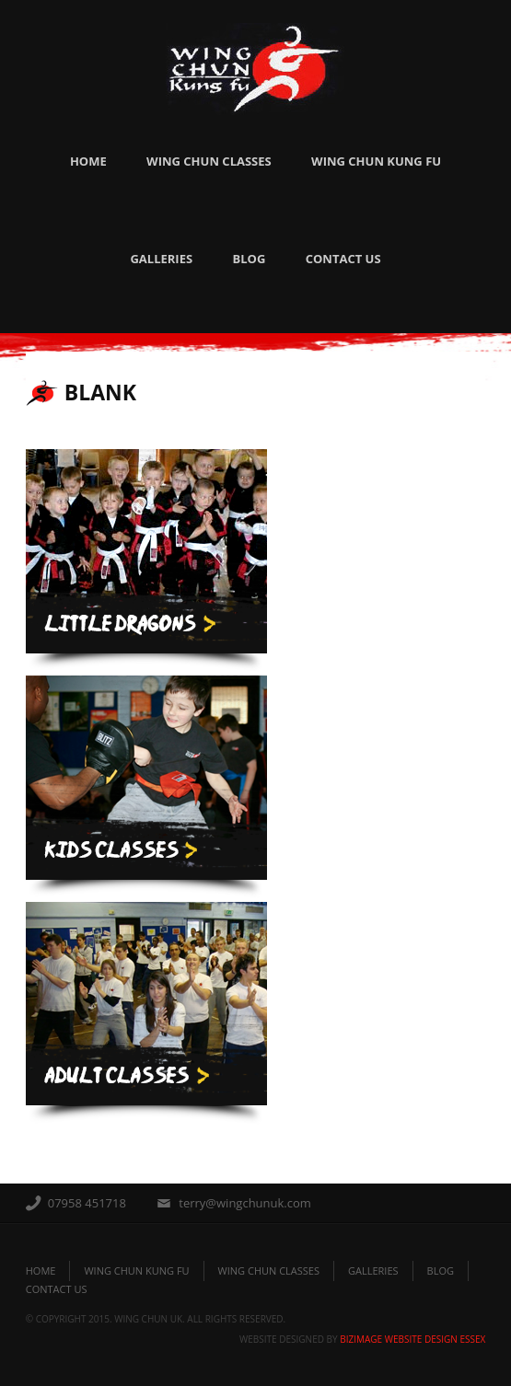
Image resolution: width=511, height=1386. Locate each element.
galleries (373, 1270)
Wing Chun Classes (209, 161)
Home (88, 161)
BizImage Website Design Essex (412, 1339)
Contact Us (343, 258)
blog (440, 1270)
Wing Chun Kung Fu (376, 161)
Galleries (161, 258)
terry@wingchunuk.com (245, 1203)
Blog (248, 258)
